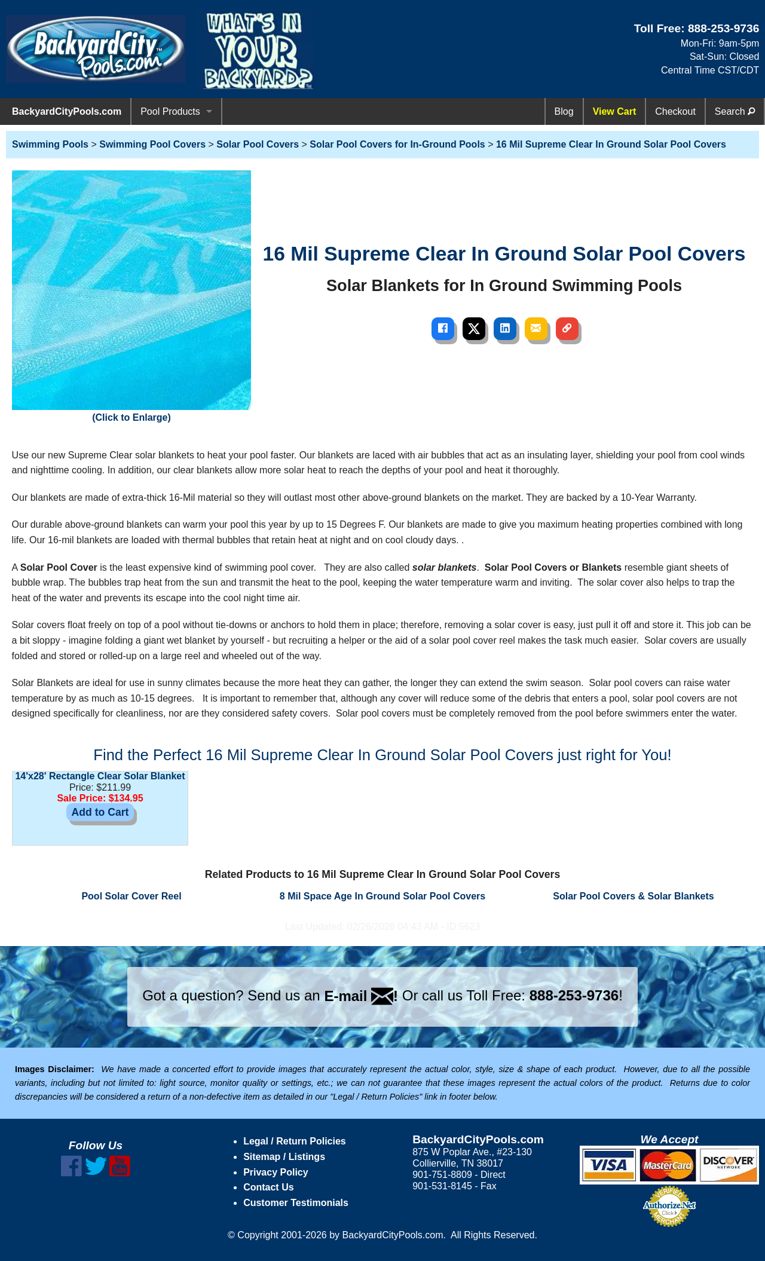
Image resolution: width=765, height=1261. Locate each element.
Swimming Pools (50, 144)
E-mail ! (361, 996)
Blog (564, 111)
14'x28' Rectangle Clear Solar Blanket (100, 776)
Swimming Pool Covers (152, 144)
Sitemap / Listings (284, 1157)
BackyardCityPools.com (66, 111)
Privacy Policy (275, 1172)
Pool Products (170, 111)
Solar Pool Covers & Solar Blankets (633, 896)
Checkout (675, 111)
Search (735, 111)
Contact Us (268, 1187)
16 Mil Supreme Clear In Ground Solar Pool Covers (611, 144)
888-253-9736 (724, 28)
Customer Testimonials (295, 1203)
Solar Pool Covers (257, 144)
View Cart (615, 111)
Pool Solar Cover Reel (131, 896)
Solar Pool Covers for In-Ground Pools (397, 144)
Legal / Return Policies (294, 1141)
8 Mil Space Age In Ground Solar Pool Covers (382, 896)
